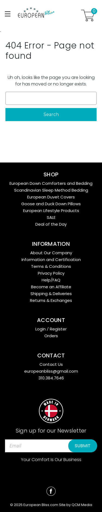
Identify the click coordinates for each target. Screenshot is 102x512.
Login (40, 329)
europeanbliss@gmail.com (51, 371)
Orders (51, 336)
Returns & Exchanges (51, 300)
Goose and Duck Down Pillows (51, 204)
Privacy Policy (51, 273)
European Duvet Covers (51, 197)
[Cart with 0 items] (88, 16)
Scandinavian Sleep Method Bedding (51, 190)
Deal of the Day (51, 224)
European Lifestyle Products (51, 210)
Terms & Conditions (51, 266)
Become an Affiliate (51, 287)
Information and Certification (51, 259)
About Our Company (51, 253)
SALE (51, 217)
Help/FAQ (51, 280)
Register (58, 329)
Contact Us (51, 364)
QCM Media (82, 504)
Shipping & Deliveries (51, 293)
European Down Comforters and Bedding (51, 183)
